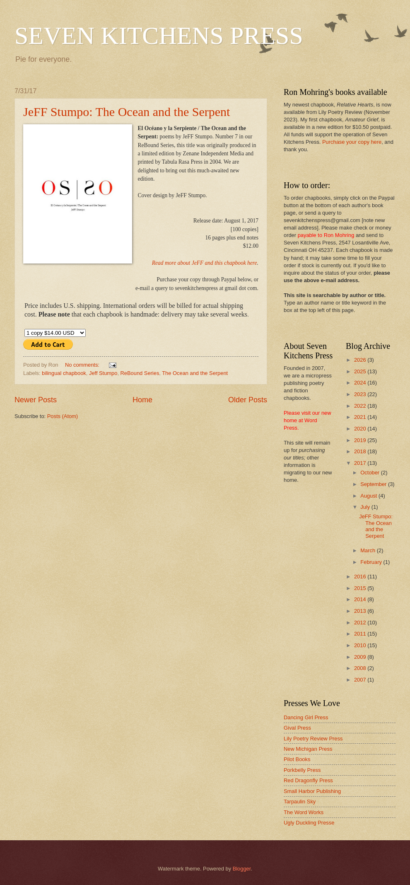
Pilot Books (297, 759)
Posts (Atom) (62, 416)
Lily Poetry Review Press (313, 738)
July (365, 507)
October (370, 472)
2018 (360, 451)
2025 (360, 371)
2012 (360, 622)
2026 (360, 360)
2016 (360, 576)
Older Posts (247, 400)
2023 (360, 394)
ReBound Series (140, 373)
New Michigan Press (308, 749)
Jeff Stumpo (103, 373)
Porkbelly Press (302, 770)
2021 (360, 417)
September (374, 484)
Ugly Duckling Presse (309, 823)
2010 (360, 645)
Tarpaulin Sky (300, 801)
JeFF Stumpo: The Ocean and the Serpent (126, 111)
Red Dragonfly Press (308, 780)
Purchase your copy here (351, 142)
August (369, 496)
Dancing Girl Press (306, 717)
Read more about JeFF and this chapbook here (204, 263)
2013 (360, 611)
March (368, 550)
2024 (360, 383)
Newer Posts (35, 400)
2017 (360, 463)
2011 (360, 634)
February (371, 562)
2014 (360, 599)
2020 (360, 429)
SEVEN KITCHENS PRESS (158, 35)
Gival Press (297, 728)
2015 (360, 588)
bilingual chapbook (64, 373)
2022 (360, 406)
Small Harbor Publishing (312, 791)
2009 (360, 657)
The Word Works (303, 812)
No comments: (83, 365)
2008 (360, 668)
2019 (360, 440)
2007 (360, 680)
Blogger (242, 869)
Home (142, 400)
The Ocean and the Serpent (195, 373)
